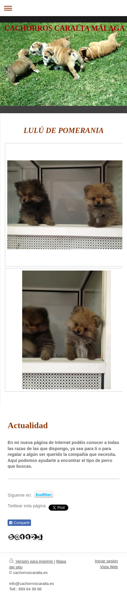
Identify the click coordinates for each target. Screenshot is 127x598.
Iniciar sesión (106, 561)
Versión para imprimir (31, 561)
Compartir (19, 523)
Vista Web (109, 567)
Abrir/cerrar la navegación (63, 8)
